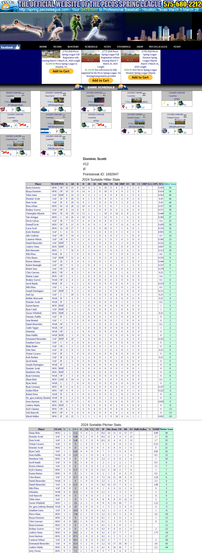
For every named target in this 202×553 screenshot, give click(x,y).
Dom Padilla (32, 335)
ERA (75, 429)
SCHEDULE (92, 46)
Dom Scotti (31, 202)
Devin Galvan (32, 220)
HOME (44, 46)
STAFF (178, 46)
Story (23, 101)
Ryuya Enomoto (33, 191)
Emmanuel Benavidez (36, 338)
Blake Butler (32, 346)
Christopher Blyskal (35, 213)
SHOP (141, 46)
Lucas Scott (31, 228)
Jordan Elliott (32, 390)
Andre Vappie (32, 327)
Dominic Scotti (33, 198)
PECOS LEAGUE (159, 46)
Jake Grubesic (32, 235)
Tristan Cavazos (33, 353)
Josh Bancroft (32, 412)
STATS (108, 46)
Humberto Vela (33, 372)
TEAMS (58, 46)
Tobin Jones (31, 195)
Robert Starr (31, 268)
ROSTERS (74, 46)
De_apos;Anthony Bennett (38, 397)
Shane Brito (31, 379)
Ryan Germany (33, 375)
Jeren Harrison (32, 401)
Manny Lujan (32, 276)
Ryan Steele (31, 383)
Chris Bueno (32, 257)
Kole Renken (32, 357)
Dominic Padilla (33, 316)
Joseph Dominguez (35, 291)
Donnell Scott (32, 224)
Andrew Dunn (32, 246)
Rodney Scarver (33, 209)
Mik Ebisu (31, 254)
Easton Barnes (32, 305)
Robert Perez (32, 394)
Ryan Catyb (31, 309)
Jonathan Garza (33, 342)
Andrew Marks (33, 405)
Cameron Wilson (34, 239)
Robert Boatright (33, 265)
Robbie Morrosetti (34, 298)
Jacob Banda (32, 283)
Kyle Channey (32, 409)
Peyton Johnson (33, 261)
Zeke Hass (31, 350)
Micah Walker (32, 416)
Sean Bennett (32, 320)
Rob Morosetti (32, 250)
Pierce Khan (31, 206)
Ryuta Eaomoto (33, 187)
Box (8, 101)
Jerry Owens (35, 551)
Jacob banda (31, 361)
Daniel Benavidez (34, 243)
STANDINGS (125, 46)
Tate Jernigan (32, 217)
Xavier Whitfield (33, 313)
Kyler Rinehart (33, 232)
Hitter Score (170, 184)
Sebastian (30, 331)
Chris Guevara (32, 272)
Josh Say (30, 294)
